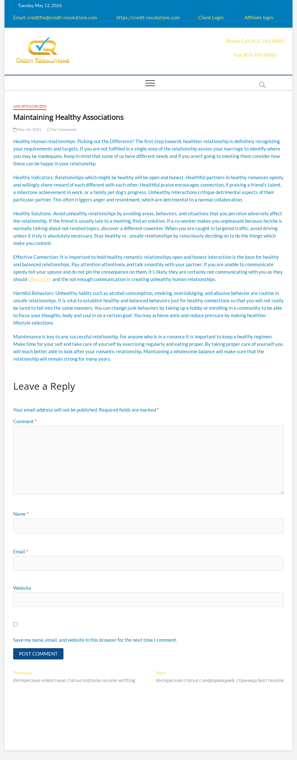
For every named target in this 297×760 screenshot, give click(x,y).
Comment (25, 421)
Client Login (211, 17)
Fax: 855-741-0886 (255, 55)
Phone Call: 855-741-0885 (255, 41)
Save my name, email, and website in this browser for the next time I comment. (95, 640)
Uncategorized (30, 106)
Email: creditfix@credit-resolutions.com (55, 17)
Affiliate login (258, 17)
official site (40, 279)
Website (22, 588)
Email (20, 551)
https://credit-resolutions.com (148, 17)
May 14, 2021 (27, 129)
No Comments (62, 129)
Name (21, 514)
